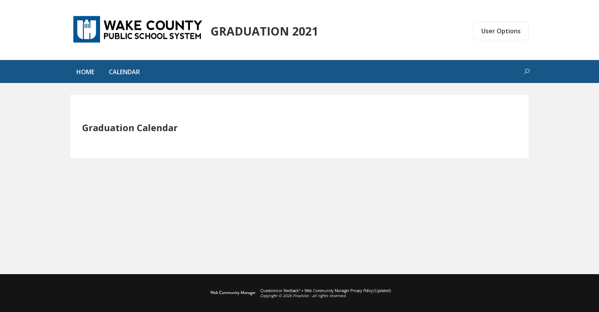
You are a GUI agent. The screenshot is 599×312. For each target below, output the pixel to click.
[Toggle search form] (527, 71)
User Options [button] (501, 31)
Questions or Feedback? (280, 290)
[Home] (85, 73)
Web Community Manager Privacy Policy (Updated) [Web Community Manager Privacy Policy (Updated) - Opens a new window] (347, 290)
